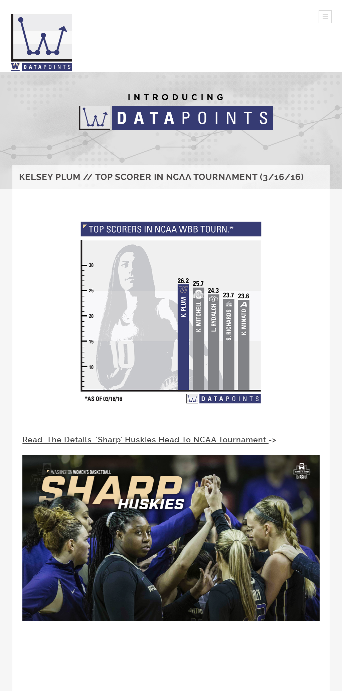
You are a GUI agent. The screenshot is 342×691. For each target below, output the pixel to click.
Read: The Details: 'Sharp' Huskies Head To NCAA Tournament (145, 439)
